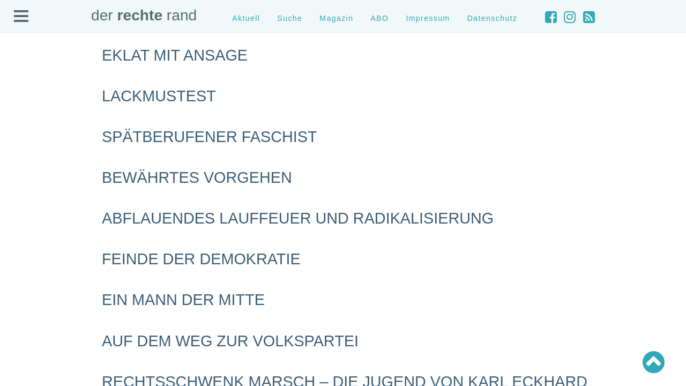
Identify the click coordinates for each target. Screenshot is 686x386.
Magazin (336, 18)
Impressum (428, 18)
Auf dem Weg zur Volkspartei (230, 341)
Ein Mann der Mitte (183, 299)
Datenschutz (492, 18)
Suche (289, 18)
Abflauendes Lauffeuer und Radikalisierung (298, 218)
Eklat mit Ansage (175, 55)
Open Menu (21, 16)
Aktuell (246, 18)
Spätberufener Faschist (209, 136)
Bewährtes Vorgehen (197, 177)
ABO (379, 18)
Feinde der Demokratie (201, 259)
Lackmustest (159, 96)
